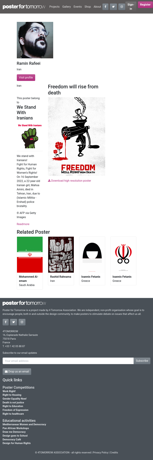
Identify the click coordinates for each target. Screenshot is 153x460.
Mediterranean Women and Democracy (24, 424)
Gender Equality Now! (15, 398)
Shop (88, 6)
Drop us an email (17, 371)
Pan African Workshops (16, 428)
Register (145, 4)
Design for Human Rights (17, 443)
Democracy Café (12, 439)
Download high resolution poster (69, 180)
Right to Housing (12, 394)
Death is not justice (13, 402)
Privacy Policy (100, 452)
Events (78, 6)
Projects (54, 6)
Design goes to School (15, 435)
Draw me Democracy (14, 431)
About (97, 6)
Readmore (23, 224)
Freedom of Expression (15, 410)
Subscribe (142, 360)
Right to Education (13, 406)
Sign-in (131, 6)
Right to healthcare (13, 413)
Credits (114, 452)
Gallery (66, 6)
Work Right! (9, 391)
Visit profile (26, 77)
